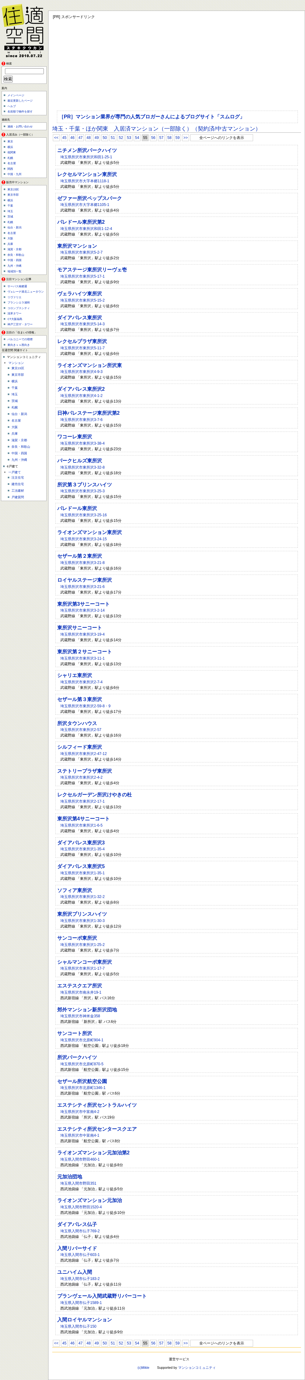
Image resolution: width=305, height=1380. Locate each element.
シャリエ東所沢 (74, 675)
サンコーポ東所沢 (77, 938)
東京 (10, 141)
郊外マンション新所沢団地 (87, 1009)
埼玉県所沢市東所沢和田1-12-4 (86, 229)
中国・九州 (14, 174)
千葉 (10, 205)
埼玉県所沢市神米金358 (80, 1016)
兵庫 (10, 244)
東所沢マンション (77, 246)
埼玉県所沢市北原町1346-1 (82, 1088)
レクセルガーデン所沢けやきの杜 (94, 794)
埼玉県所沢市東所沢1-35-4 (82, 849)
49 (97, 138)
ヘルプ (11, 106)
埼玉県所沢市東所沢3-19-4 (82, 634)
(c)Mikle (143, 1367)
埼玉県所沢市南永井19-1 (80, 992)
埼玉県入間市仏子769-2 (80, 1231)
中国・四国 (14, 260)
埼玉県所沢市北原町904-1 (82, 1040)
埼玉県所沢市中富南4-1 (79, 1135)
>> (185, 138)
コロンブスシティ (18, 308)
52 (121, 138)
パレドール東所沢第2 (81, 222)
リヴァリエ (14, 297)
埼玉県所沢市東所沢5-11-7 (82, 348)
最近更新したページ (20, 100)
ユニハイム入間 (74, 1272)
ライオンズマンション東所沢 (89, 532)
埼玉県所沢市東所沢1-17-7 (82, 968)
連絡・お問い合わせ (20, 126)
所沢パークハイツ (77, 1057)
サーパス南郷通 (17, 286)
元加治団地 (69, 1176)
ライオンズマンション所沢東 (89, 365)
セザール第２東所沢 (79, 556)
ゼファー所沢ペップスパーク (89, 198)
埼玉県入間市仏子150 (78, 1326)
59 (177, 138)
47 (80, 138)
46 (72, 138)
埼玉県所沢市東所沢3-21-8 (82, 563)
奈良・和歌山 (15, 254)
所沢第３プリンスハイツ (84, 484)
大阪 (10, 238)
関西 (10, 168)
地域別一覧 (14, 271)
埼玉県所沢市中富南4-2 (79, 1112)
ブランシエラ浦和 (18, 302)
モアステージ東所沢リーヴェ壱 (92, 269)
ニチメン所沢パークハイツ (87, 150)
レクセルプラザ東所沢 (82, 341)
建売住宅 (18, 484)
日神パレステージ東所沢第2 (88, 413)
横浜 (10, 147)
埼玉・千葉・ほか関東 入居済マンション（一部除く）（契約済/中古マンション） (156, 129)
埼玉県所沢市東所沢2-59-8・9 (85, 706)
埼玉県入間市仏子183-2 (80, 1279)
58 (169, 138)
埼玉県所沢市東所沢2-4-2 (81, 777)
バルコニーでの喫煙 (20, 339)
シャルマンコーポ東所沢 (84, 962)
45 (64, 138)
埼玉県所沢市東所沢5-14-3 (82, 324)
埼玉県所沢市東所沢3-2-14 (82, 610)
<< (56, 138)
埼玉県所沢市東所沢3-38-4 (82, 443)
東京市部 (13, 194)
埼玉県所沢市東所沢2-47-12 (83, 754)
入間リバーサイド (77, 1248)
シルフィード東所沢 (79, 747)
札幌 (10, 158)
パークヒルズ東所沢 (79, 460)
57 (161, 138)
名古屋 (11, 163)
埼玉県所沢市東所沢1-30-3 (82, 921)
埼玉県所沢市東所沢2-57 (80, 730)
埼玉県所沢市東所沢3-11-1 (82, 658)
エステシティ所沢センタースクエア (97, 1129)
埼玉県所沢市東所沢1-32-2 (82, 897)
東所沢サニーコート (79, 627)
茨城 (10, 216)
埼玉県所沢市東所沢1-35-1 (82, 873)
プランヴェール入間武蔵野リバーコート (102, 1296)
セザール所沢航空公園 (82, 1081)
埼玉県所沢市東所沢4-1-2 (81, 396)
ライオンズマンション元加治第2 (93, 1152)
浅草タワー (14, 313)
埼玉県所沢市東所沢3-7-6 (81, 420)
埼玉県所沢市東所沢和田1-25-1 (86, 157)
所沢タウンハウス (77, 723)
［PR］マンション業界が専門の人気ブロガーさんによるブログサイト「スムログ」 (152, 116)
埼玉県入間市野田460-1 (80, 1159)
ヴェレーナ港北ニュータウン (25, 291)
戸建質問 (18, 497)
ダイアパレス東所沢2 (81, 389)
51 (113, 138)
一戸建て (14, 472)
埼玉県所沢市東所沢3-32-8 (82, 467)
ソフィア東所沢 (74, 890)
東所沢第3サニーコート (83, 604)
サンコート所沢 (74, 1033)
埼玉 (10, 211)
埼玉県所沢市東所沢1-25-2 (82, 945)
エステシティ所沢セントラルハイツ (97, 1105)
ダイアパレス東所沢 (79, 317)
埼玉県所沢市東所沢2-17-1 (82, 801)
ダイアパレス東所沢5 (81, 866)
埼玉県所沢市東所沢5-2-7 (81, 252)
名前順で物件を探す (20, 111)
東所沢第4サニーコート (83, 818)
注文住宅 (18, 477)
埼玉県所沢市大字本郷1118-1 (84, 181)
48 (88, 138)
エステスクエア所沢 (79, 985)
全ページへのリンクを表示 (221, 138)
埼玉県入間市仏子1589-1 (81, 1303)
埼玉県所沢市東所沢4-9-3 (81, 372)
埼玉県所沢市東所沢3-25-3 (82, 491)
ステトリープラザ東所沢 (84, 771)
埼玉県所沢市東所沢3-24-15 (83, 539)
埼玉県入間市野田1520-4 (81, 1207)
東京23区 (13, 189)
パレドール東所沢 (77, 508)
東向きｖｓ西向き (18, 344)
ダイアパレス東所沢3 (81, 842)
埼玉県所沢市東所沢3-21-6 (82, 587)
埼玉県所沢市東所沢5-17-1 (82, 276)
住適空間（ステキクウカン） (25, 29)
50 (105, 138)
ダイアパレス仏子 (77, 1224)
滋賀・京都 (14, 249)
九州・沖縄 (14, 265)
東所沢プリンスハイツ (82, 914)
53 (129, 138)
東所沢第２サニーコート (84, 651)
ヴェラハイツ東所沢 (79, 293)
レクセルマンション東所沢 (87, 174)
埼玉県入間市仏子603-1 (80, 1255)
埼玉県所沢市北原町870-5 (82, 1064)
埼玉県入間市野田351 (78, 1183)
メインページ (15, 95)
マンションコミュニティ (197, 1367)
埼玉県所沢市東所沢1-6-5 (81, 825)
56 (153, 138)
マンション (16, 363)
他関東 (11, 152)
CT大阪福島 (14, 319)
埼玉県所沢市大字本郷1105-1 (84, 205)
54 (137, 138)
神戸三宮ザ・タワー (20, 324)
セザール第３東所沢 (79, 699)
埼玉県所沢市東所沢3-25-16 (83, 515)
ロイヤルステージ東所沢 (84, 580)
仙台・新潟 (14, 227)
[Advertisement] (151, 63)
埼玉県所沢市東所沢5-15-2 (82, 300)
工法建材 (18, 490)
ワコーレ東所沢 (74, 436)
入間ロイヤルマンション (84, 1319)
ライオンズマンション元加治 (89, 1200)
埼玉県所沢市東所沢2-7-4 (81, 682)
